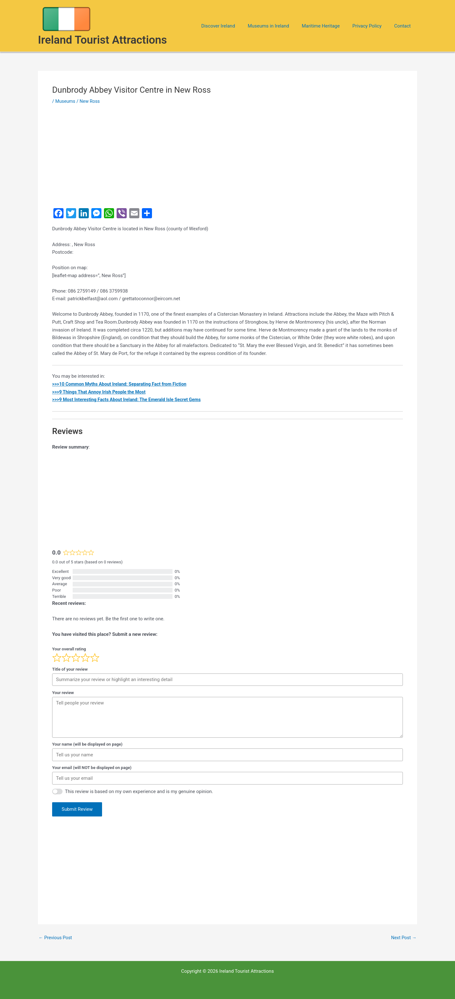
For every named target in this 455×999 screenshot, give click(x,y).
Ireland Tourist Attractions (102, 40)
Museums (65, 101)
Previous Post (56, 937)
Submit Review (77, 809)
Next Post (403, 937)
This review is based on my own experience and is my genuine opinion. (139, 791)
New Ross (91, 101)
